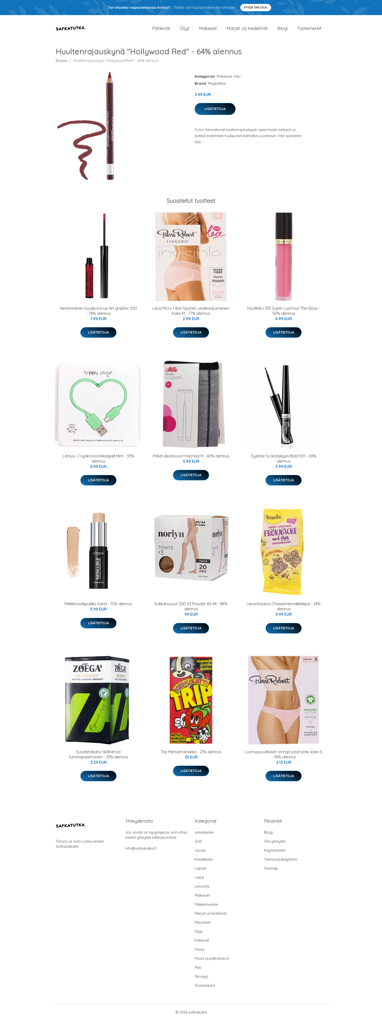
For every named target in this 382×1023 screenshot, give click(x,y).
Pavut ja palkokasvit (212, 960)
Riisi (198, 969)
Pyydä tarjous (255, 7)
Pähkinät (161, 29)
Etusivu (61, 63)
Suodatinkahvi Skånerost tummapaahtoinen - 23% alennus (98, 757)
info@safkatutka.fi (140, 850)
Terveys (201, 978)
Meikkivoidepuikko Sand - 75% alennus (98, 606)
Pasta (199, 951)
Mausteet (202, 924)
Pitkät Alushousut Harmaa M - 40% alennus (191, 458)
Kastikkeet (204, 861)
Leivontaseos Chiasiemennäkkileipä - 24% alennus (284, 609)
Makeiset (208, 29)
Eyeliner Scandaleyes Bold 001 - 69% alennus (283, 461)
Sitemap (271, 870)
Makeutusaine (206, 906)
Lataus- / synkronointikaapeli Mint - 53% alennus (98, 461)
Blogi (282, 29)
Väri (237, 78)
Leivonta (202, 888)
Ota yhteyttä (274, 843)
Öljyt (184, 29)
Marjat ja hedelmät (247, 29)
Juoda (200, 852)
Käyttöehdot (275, 852)
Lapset (200, 870)
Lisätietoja (215, 111)
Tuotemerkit (309, 29)
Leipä (199, 879)
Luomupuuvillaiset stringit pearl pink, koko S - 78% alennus (283, 757)
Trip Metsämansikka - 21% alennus (191, 754)
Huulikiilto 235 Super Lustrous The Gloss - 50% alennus (283, 313)
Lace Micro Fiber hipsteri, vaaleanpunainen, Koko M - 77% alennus (191, 313)
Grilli (198, 843)
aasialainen (204, 834)
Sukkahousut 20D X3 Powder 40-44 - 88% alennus (191, 609)
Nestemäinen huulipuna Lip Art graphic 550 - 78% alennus (98, 313)
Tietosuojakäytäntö (280, 861)
